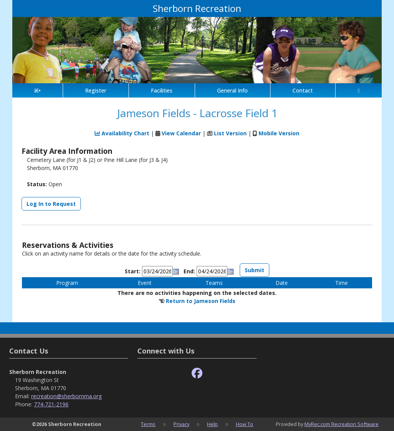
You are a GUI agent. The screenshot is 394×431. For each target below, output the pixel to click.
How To (244, 424)
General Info (232, 90)
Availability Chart (122, 133)
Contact (302, 90)
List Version (230, 133)
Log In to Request (51, 203)
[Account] (359, 90)
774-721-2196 (51, 404)
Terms (148, 424)
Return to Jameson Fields (200, 301)
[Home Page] (37, 90)
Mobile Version (279, 133)
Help (212, 424)
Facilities (161, 90)
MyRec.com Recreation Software (341, 424)
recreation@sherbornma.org (66, 396)
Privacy (181, 424)
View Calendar (181, 133)
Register (95, 90)
